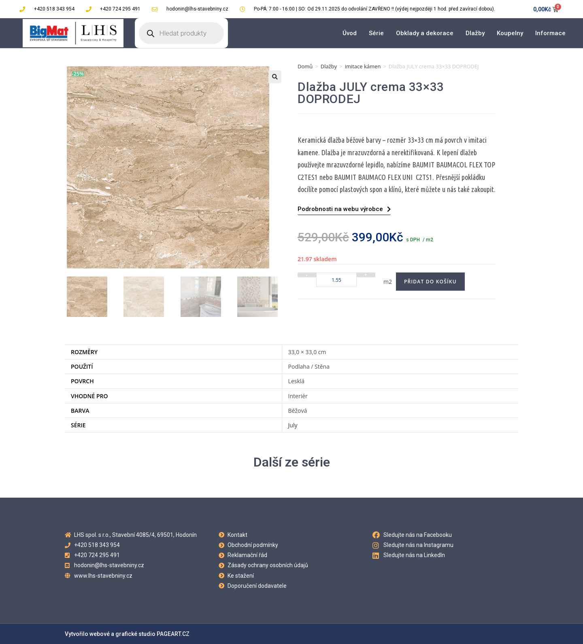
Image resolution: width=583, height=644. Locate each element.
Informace (550, 33)
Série (376, 33)
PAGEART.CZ (173, 634)
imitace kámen (363, 66)
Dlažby (475, 33)
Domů (305, 66)
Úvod (350, 33)
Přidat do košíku (430, 281)
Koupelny (510, 33)
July (293, 425)
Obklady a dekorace (424, 33)
